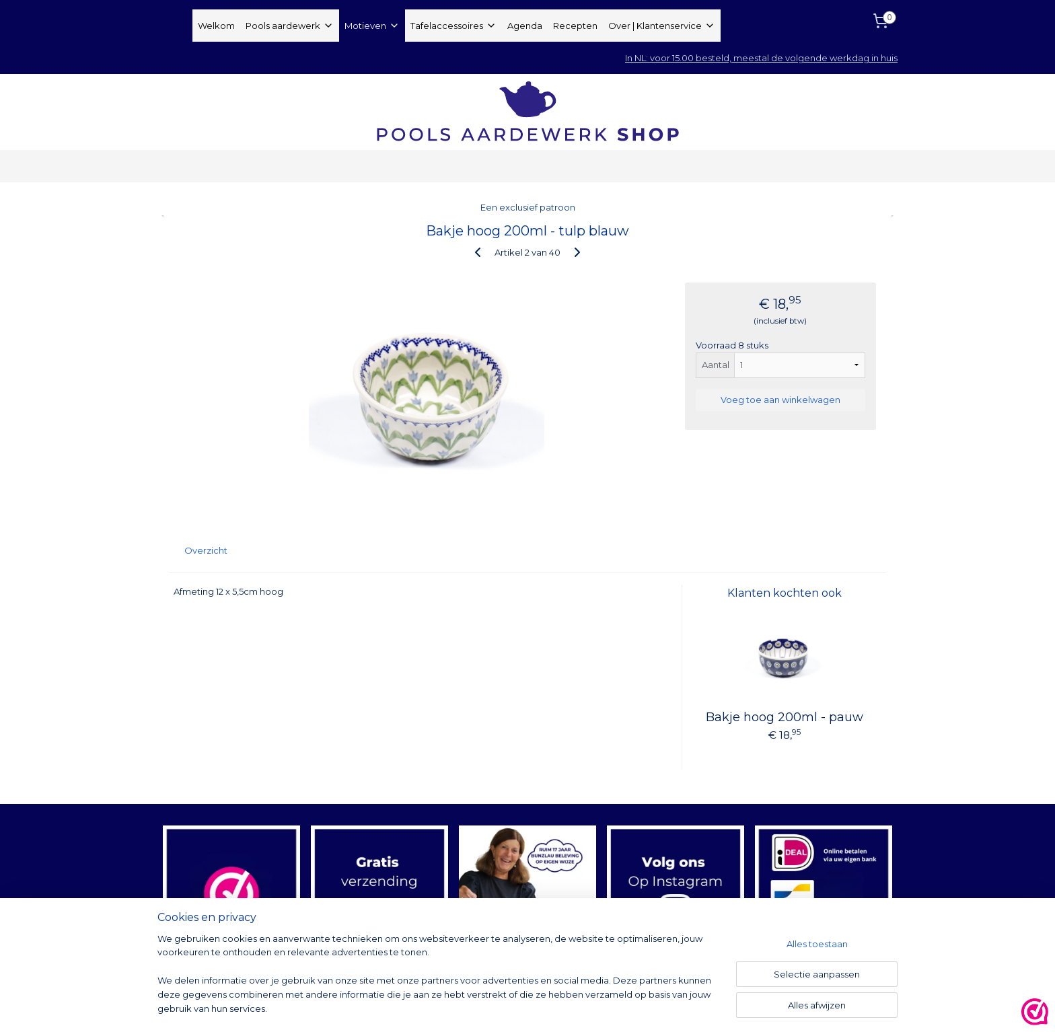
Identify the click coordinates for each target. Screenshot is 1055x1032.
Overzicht (205, 550)
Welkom (216, 25)
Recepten (575, 25)
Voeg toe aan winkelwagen (780, 399)
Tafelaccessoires (453, 25)
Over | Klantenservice (661, 25)
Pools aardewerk (290, 25)
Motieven (372, 25)
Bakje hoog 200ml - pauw (784, 717)
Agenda (524, 25)
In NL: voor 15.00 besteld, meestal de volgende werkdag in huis (761, 57)
